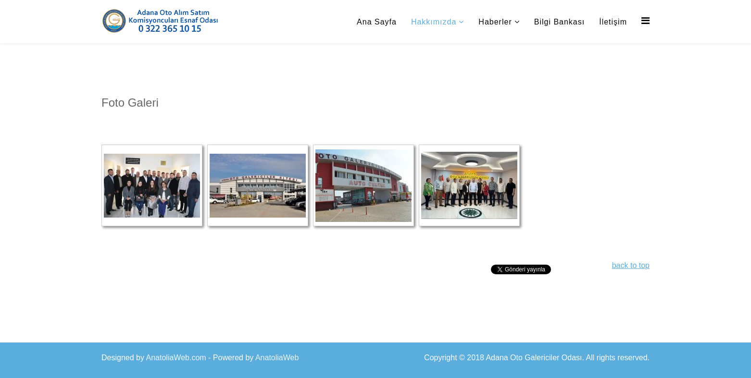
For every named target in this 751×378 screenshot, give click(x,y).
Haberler (495, 22)
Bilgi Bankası (559, 22)
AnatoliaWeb (277, 358)
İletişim (613, 22)
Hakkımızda (433, 22)
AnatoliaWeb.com (176, 358)
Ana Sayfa (377, 22)
